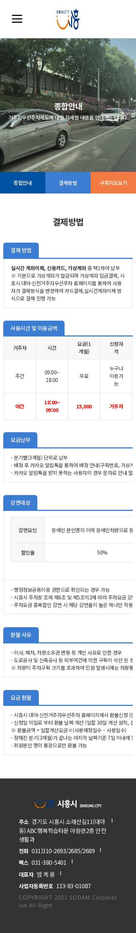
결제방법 (68, 182)
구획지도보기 (113, 182)
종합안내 (22, 182)
